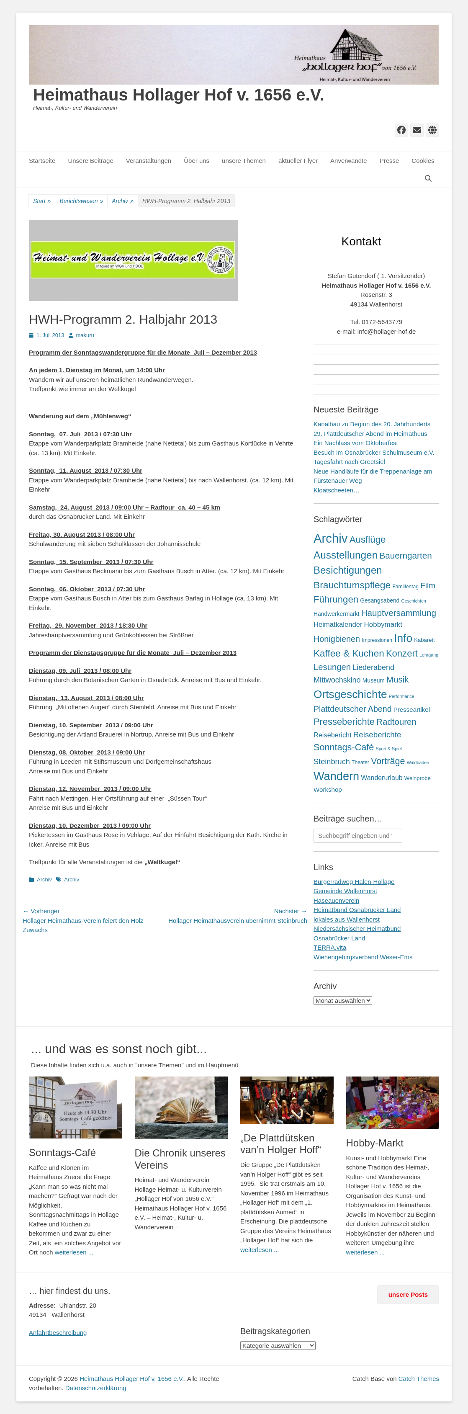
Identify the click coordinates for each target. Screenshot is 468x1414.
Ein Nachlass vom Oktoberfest (356, 442)
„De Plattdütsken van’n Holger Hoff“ (280, 1144)
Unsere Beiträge (90, 160)
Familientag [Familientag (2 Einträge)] (405, 587)
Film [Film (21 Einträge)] (427, 585)
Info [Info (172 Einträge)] (403, 638)
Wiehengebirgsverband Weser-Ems (363, 957)
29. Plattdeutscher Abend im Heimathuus (370, 433)
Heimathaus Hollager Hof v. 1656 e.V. (178, 94)
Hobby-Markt (375, 1143)
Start (42, 201)
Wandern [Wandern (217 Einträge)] (336, 776)
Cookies (422, 160)
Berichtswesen (81, 201)
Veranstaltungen (148, 160)
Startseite (42, 160)
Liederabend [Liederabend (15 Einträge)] (373, 667)
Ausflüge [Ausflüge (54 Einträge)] (368, 539)
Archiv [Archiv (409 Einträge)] (330, 538)
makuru (85, 335)
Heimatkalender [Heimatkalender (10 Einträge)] (338, 624)
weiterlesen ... (74, 1252)
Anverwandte (348, 160)
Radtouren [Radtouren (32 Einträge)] (396, 721)
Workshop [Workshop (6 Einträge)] (328, 789)
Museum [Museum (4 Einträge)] (374, 680)
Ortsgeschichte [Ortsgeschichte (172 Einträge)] (350, 694)
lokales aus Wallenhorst (347, 919)
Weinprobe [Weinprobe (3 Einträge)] (417, 778)
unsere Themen (244, 160)
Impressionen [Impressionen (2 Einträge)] (377, 640)
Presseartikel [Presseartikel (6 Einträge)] (411, 709)
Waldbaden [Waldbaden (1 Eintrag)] (418, 762)
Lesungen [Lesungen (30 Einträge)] (332, 667)
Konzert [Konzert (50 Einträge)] (402, 653)
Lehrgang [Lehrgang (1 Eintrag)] (428, 654)
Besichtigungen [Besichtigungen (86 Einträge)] (348, 570)
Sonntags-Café (62, 1152)
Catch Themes (419, 1378)
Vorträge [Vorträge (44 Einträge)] (388, 761)
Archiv (123, 201)
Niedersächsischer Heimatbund (357, 928)
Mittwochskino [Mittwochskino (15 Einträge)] (337, 680)
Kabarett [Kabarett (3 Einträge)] (424, 640)
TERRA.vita (330, 947)
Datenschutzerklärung (95, 1387)
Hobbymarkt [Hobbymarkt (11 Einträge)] (383, 624)
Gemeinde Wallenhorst (345, 890)
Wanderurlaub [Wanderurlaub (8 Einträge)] (381, 777)
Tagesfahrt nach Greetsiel (349, 461)
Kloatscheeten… (337, 490)
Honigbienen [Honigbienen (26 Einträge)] (337, 639)
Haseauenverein (336, 900)
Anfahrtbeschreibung (58, 1332)
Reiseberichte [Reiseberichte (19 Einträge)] (377, 734)
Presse (389, 160)
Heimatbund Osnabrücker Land (357, 909)
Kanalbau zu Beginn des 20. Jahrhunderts (372, 424)
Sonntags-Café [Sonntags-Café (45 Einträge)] (344, 747)
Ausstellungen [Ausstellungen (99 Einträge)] (346, 555)
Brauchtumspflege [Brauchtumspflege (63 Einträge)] (352, 585)
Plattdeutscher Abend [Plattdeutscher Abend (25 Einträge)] (353, 708)
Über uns (196, 160)
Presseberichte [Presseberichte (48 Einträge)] (344, 721)
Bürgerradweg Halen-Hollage (354, 881)
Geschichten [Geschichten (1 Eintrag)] (413, 600)
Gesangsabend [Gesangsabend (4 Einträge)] (379, 600)
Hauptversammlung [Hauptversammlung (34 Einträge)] (398, 613)
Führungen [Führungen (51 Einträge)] (336, 599)
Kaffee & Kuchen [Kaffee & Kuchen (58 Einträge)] (349, 653)
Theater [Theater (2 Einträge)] (360, 762)
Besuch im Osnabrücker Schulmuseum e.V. (374, 452)
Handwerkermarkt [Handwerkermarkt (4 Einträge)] (337, 613)
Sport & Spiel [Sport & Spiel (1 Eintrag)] (389, 748)
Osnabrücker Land (339, 938)
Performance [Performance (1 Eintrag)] (401, 696)
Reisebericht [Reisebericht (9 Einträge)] (333, 735)
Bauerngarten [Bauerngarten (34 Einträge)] (405, 555)
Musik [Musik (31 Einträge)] (397, 679)
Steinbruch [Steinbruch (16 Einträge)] (332, 761)
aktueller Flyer (298, 160)
